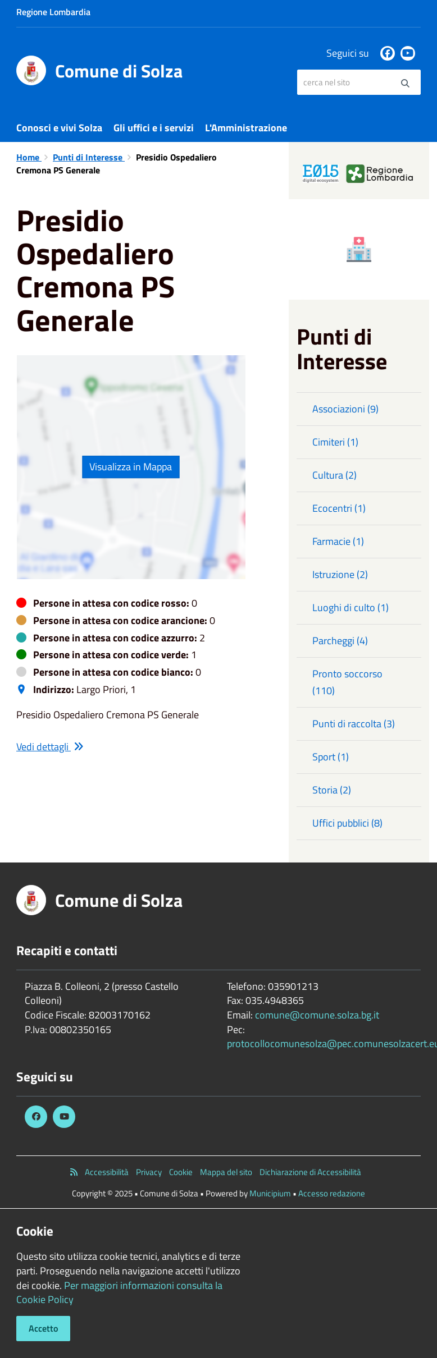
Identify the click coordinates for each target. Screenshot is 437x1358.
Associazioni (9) (345, 408)
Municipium (270, 1193)
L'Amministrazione (246, 127)
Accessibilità (107, 1172)
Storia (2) (331, 789)
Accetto (43, 1328)
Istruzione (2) (340, 574)
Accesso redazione (331, 1193)
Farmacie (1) (338, 541)
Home (29, 157)
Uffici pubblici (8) (347, 823)
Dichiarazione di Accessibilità (310, 1172)
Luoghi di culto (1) (350, 607)
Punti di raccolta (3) (353, 723)
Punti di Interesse (89, 157)
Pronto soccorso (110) (347, 682)
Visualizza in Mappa (130, 466)
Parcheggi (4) (340, 640)
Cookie (181, 1172)
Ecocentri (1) (339, 508)
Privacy (149, 1172)
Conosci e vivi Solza (59, 127)
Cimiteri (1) (335, 441)
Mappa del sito (226, 1172)
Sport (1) (330, 756)
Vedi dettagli (50, 746)
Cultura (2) (334, 475)
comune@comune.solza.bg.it (317, 1014)
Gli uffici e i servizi (153, 127)
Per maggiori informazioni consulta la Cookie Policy (119, 1292)
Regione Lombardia (53, 12)
